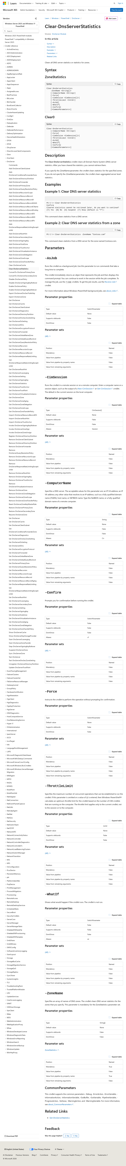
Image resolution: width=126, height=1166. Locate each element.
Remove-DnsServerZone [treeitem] (18, 490)
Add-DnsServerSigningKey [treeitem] (19, 240)
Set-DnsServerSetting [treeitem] (17, 608)
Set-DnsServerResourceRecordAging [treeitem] (22, 581)
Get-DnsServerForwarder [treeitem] (18, 332)
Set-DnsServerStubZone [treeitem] (18, 615)
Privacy (53, 1155)
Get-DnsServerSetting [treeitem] (17, 376)
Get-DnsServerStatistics (60, 1117)
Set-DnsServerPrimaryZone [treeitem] (19, 563)
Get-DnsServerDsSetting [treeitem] (18, 321)
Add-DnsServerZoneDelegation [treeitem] (20, 255)
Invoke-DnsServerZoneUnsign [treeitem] (20, 432)
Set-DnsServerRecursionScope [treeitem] (20, 574)
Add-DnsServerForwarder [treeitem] (18, 182)
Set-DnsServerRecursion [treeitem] (18, 570)
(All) (48, 336)
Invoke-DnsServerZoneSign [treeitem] (19, 429)
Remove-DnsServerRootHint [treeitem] (19, 473)
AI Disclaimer (8, 1155)
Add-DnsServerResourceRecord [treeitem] (21, 196)
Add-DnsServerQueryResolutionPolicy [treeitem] (23, 189)
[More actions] (121, 18)
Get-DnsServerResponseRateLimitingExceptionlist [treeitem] (23, 363)
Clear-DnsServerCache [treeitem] (17, 265)
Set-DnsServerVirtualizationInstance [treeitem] (22, 618)
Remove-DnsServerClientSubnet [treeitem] (21, 439)
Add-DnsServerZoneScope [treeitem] (19, 258)
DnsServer (76, 18)
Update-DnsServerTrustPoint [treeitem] (19, 667)
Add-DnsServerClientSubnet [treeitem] (19, 168)
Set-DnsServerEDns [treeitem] (16, 546)
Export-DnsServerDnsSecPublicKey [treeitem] (22, 293)
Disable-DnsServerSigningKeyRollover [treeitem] (23, 283)
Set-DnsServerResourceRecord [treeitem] (20, 577)
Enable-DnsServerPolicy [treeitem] (18, 286)
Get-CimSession (104, 388)
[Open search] (114, 3)
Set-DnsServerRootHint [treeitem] (18, 597)
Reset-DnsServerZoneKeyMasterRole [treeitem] (22, 504)
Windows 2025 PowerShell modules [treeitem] (18, 35)
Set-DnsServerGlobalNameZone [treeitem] (21, 556)
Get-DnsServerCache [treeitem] (17, 304)
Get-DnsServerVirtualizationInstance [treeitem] (22, 394)
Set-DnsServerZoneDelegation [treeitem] (20, 625)
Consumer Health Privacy (70, 1155)
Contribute (44, 1155)
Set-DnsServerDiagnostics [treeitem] (19, 535)
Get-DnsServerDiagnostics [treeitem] (19, 311)
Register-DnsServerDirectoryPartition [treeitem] (23, 436)
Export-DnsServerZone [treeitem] (17, 297)
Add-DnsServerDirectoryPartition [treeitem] (21, 178)
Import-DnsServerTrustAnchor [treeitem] (20, 422)
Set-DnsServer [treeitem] (14, 518)
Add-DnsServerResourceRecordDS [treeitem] (22, 213)
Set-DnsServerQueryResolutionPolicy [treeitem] (23, 567)
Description (51, 47)
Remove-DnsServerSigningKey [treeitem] (20, 476)
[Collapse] (36, 18)
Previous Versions (22, 1155)
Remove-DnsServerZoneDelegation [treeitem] (22, 493)
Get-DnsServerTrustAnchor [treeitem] (19, 387)
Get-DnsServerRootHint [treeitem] (18, 369)
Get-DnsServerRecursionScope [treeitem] (20, 349)
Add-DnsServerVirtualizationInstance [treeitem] (23, 251)
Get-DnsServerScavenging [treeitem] (19, 373)
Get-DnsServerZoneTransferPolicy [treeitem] (21, 411)
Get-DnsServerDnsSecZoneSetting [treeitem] (22, 318)
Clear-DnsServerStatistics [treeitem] (18, 269)
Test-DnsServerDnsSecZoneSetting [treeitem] (22, 660)
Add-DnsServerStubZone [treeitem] (18, 244)
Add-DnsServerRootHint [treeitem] (18, 233)
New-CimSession (85, 388)
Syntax (50, 44)
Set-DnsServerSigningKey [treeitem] (18, 611)
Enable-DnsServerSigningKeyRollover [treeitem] (23, 290)
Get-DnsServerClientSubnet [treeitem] (19, 307)
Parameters (52, 53)
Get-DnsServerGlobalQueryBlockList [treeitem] (22, 339)
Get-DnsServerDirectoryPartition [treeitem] (21, 314)
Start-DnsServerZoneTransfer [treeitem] (20, 643)
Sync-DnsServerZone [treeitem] (17, 653)
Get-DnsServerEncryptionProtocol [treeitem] (22, 328)
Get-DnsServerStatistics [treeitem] (18, 383)
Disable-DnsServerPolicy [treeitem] (18, 279)
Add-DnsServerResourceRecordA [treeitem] (21, 199)
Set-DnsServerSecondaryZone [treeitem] (20, 604)
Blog (33, 1155)
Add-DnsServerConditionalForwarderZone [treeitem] (23, 173)
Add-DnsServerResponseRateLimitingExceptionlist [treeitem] (23, 227)
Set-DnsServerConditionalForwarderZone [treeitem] (23, 530)
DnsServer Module (59, 34)
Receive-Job (110, 281)
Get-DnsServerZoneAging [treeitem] (18, 401)
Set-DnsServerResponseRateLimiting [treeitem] (22, 584)
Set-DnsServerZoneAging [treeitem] (18, 622)
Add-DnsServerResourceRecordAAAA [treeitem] (23, 203)
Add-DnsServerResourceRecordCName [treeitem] (23, 206)
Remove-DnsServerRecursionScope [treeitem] (22, 456)
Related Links (52, 56)
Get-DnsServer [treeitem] (14, 300)
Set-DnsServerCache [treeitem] (16, 521)
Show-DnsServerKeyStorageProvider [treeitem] (22, 636)
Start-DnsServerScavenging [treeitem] (19, 639)
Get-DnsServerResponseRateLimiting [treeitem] (23, 356)
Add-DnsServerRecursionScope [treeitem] (20, 192)
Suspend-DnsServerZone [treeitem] (18, 650)
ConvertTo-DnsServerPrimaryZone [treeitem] (22, 272)
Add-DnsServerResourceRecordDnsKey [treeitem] (23, 210)
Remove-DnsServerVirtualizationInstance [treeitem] (21, 485)
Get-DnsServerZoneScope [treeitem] (19, 408)
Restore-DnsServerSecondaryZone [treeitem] (22, 511)
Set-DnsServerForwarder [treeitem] (18, 553)
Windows (55, 18)
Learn (47, 18)
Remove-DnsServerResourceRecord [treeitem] (22, 460)
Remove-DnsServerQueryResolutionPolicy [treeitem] (21, 451)
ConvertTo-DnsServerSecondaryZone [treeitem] (23, 276)
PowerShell (65, 18)
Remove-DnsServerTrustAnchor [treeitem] (21, 480)
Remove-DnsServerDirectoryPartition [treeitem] (23, 443)
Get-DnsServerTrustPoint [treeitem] (18, 390)
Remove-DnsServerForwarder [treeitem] (20, 446)
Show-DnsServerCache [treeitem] (17, 632)
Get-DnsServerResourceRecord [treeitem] (20, 353)
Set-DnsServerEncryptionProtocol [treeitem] (21, 549)
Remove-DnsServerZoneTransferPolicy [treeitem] (23, 500)
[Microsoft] (4, 3)
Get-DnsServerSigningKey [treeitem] (18, 380)
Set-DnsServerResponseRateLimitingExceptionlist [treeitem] (23, 591)
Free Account (117, 10)
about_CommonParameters (60, 1104)
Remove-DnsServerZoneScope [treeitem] (20, 497)
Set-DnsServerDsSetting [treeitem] (18, 542)
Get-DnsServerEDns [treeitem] (16, 325)
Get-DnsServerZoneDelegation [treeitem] (20, 404)
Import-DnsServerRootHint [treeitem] (19, 418)
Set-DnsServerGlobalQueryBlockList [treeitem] (22, 560)
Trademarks (102, 1155)
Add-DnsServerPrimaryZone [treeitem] (19, 185)
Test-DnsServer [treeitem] (14, 657)
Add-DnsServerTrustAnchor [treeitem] (19, 248)
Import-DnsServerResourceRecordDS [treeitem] (23, 415)
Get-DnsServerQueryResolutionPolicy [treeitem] (23, 342)
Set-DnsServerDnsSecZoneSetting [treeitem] (22, 539)
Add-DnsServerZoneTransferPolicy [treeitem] (21, 262)
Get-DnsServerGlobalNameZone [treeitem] (21, 335)
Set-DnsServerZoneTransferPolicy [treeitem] (21, 629)
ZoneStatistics (52, 1050)
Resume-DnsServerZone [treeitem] (18, 514)
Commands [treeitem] (13, 165)
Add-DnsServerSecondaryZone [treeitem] (20, 237)
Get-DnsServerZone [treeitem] (16, 397)
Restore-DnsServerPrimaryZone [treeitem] (21, 507)
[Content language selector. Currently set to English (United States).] (14, 1149)
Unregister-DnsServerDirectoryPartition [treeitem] (24, 664)
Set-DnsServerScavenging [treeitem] (19, 601)
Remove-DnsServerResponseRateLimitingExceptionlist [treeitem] (23, 466)
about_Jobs (111, 290)
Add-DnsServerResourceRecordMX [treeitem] (22, 217)
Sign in (120, 3)
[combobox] (21, 25)
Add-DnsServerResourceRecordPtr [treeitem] (22, 220)
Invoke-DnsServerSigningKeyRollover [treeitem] (23, 425)
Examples (51, 50)
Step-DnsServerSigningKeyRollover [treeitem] (22, 646)
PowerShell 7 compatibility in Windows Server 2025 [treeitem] (19, 40)
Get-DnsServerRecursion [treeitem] (18, 346)
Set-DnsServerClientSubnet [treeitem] (19, 525)
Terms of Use (90, 1155)
